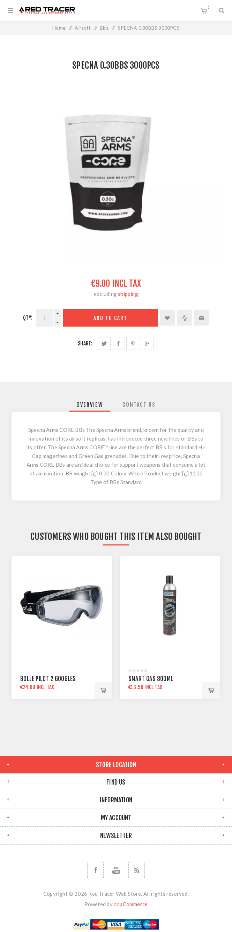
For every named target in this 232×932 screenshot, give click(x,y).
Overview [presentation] (89, 404)
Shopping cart (208, 7)
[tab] (89, 405)
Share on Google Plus (147, 343)
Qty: (28, 317)
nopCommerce (131, 904)
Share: (85, 343)
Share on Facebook (118, 343)
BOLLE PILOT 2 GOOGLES (48, 678)
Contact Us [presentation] (139, 404)
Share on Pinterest (132, 343)
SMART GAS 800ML (150, 678)
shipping (128, 294)
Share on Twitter (104, 343)
